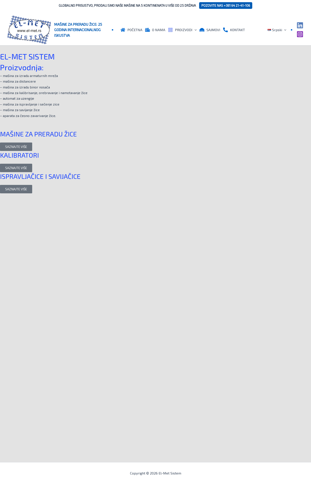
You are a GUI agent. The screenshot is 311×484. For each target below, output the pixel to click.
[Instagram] (300, 34)
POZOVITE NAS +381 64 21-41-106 (225, 5)
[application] (194, 29)
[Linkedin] (300, 25)
